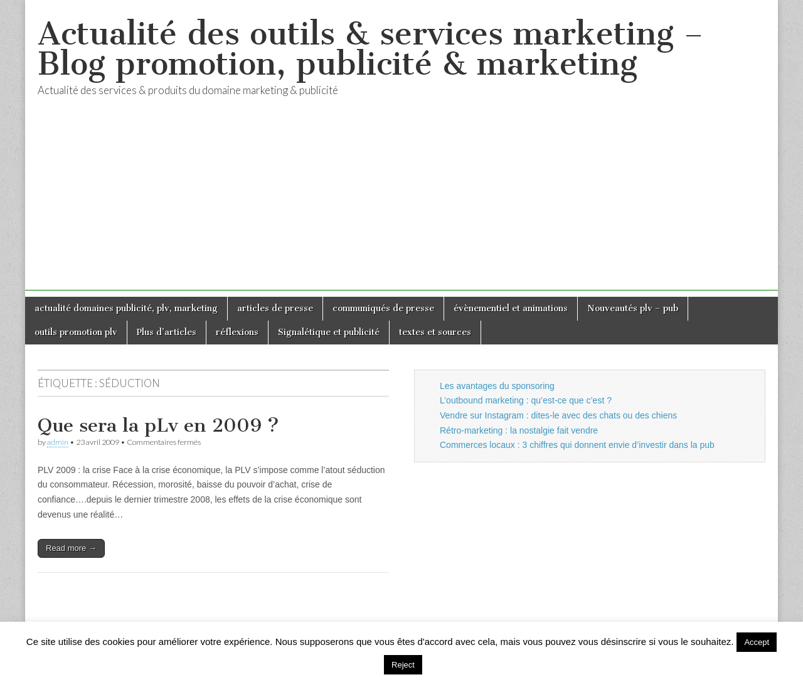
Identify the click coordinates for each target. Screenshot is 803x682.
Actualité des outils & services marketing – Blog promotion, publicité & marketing (370, 48)
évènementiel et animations (511, 308)
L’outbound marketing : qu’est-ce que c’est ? (526, 400)
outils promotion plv (76, 332)
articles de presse (275, 308)
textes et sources (435, 332)
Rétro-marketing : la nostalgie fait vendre (519, 430)
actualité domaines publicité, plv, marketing (126, 308)
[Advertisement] (401, 202)
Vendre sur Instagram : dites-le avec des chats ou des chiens (558, 415)
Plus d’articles (166, 332)
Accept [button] (756, 642)
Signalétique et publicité (329, 332)
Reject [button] (403, 664)
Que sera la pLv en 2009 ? (158, 425)
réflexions (237, 332)
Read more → (71, 548)
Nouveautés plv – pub (632, 308)
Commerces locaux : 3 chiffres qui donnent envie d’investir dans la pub (577, 445)
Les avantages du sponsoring (497, 386)
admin (57, 442)
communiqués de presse (383, 308)
